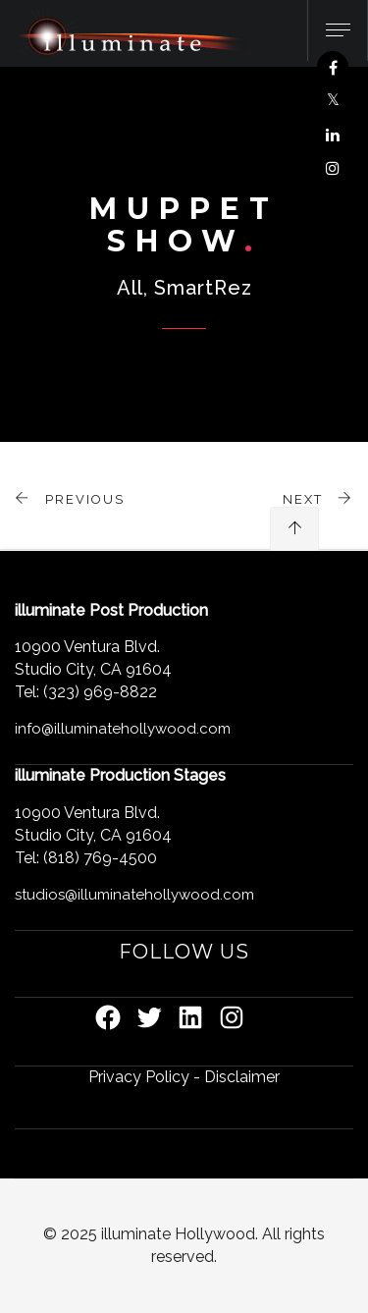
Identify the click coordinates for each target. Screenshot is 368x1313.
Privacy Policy (138, 1076)
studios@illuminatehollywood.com (134, 894)
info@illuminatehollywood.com (123, 729)
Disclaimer (242, 1076)
